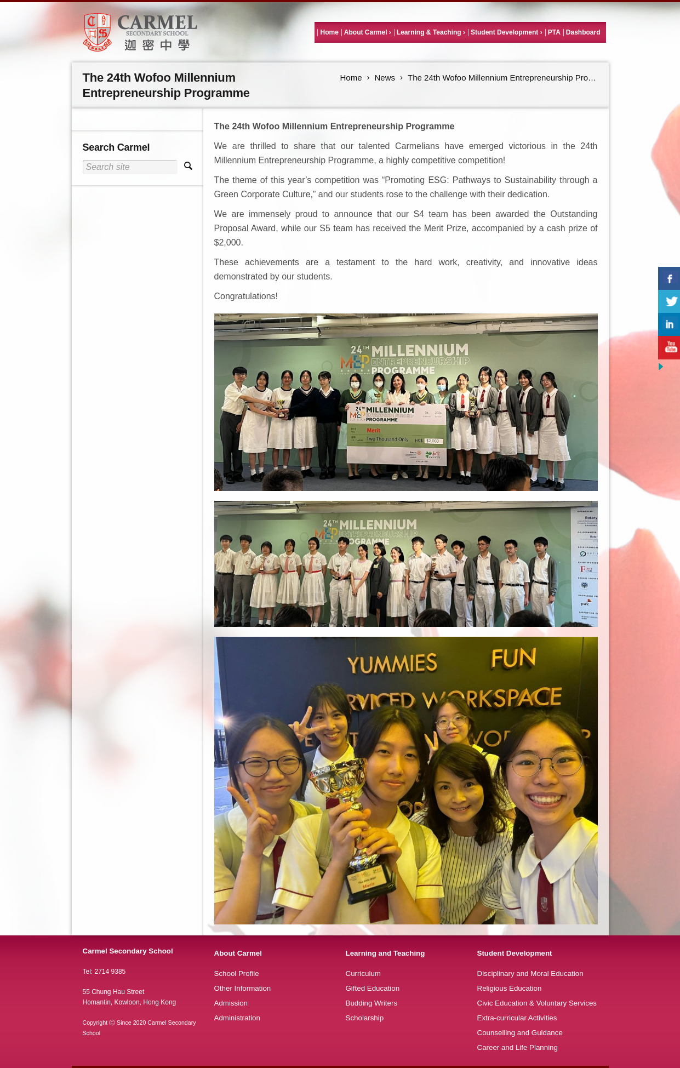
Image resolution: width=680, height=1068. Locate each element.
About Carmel (365, 32)
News (385, 77)
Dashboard (583, 32)
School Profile (236, 973)
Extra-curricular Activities (517, 1018)
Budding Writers (372, 1003)
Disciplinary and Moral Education (530, 973)
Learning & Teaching (429, 32)
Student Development (504, 32)
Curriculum (363, 973)
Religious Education (509, 988)
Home (329, 32)
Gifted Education (373, 988)
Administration (237, 1018)
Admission (231, 1003)
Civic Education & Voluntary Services (537, 1003)
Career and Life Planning (517, 1047)
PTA (554, 32)
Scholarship (365, 1018)
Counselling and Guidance (520, 1033)
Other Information (242, 988)
